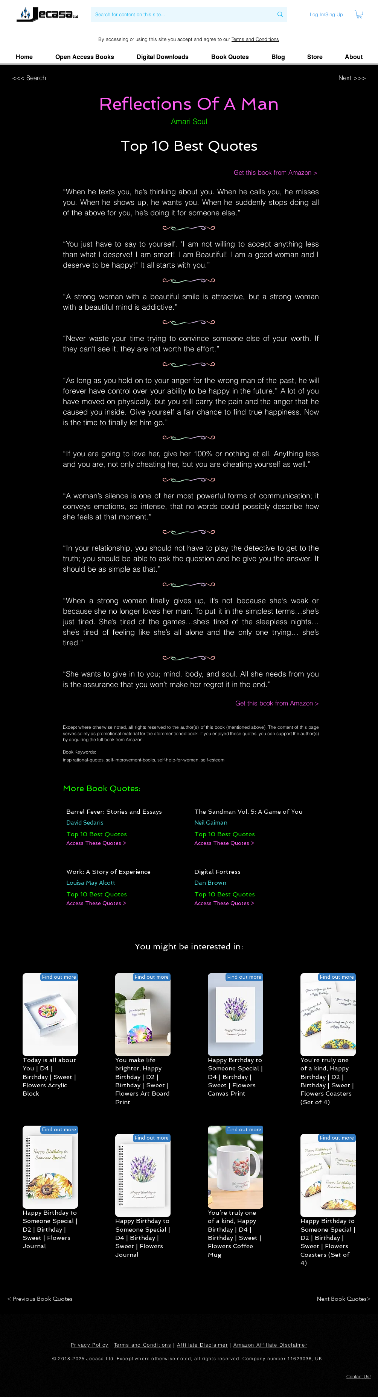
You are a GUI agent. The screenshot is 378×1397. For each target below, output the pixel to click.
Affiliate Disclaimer (202, 1345)
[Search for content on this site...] (178, 14)
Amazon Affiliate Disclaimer (270, 1345)
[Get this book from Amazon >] (267, 172)
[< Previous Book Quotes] (41, 1298)
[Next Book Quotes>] (341, 1298)
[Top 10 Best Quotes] (96, 834)
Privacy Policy (89, 1345)
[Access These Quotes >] (96, 843)
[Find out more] (59, 977)
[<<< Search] (59, 77)
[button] (353, 57)
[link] (359, 14)
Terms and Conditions (255, 39)
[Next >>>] (318, 77)
